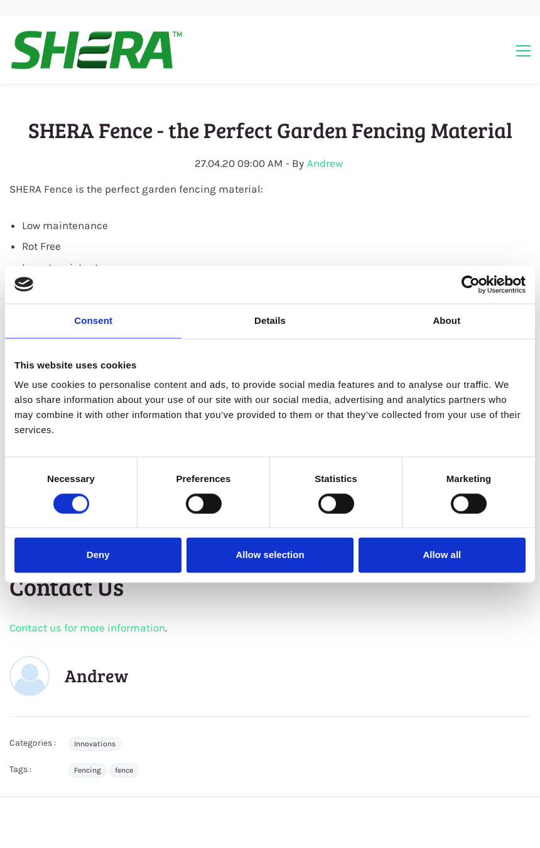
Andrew (325, 163)
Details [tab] (270, 320)
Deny (98, 555)
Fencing (87, 770)
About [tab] (446, 320)
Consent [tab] (93, 320)
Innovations (95, 743)
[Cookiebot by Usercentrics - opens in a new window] (471, 284)
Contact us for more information (87, 627)
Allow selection (269, 555)
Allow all (442, 555)
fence (124, 770)
